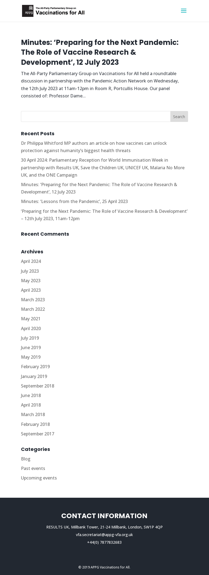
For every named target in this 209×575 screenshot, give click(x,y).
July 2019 (30, 338)
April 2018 (31, 405)
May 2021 (31, 319)
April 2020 (31, 328)
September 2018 (37, 386)
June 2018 (31, 395)
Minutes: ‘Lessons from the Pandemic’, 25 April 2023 (74, 201)
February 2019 (35, 367)
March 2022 (33, 309)
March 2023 (33, 300)
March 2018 (33, 414)
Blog (25, 459)
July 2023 (30, 271)
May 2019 (31, 357)
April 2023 (31, 290)
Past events (33, 468)
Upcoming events (39, 478)
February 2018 (35, 424)
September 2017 (37, 434)
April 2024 (31, 261)
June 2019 (31, 347)
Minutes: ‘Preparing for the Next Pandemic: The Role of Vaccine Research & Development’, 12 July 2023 (100, 52)
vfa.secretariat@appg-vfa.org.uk (104, 534)
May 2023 (31, 281)
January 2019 (34, 376)
